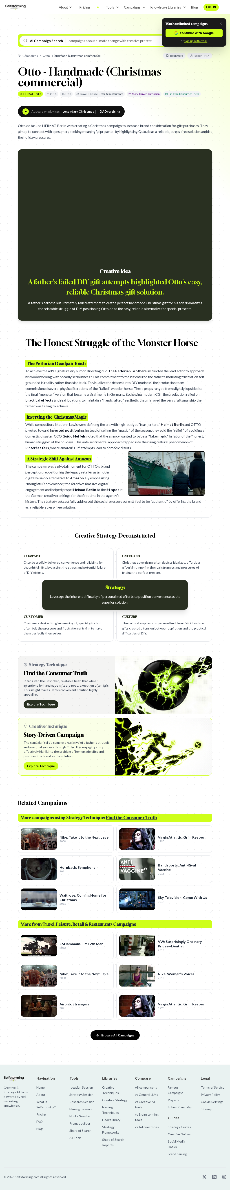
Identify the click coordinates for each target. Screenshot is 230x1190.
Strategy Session (81, 1094)
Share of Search (80, 1130)
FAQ (39, 1121)
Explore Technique (41, 704)
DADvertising (110, 111)
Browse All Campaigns (115, 1035)
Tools (110, 7)
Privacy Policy (210, 1094)
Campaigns (132, 7)
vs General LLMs (146, 1094)
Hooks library (111, 1120)
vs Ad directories (147, 1127)
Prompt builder (79, 1123)
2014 (51, 94)
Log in (211, 7)
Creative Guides (179, 1134)
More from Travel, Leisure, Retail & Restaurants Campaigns (78, 924)
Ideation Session (81, 1087)
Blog (194, 7)
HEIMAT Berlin (30, 94)
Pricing (84, 7)
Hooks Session (79, 1116)
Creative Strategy (114, 1100)
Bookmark (174, 55)
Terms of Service (212, 1087)
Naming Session (80, 1109)
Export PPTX (199, 55)
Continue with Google (194, 33)
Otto (66, 94)
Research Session (81, 1102)
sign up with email (195, 41)
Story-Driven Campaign (144, 94)
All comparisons (146, 1087)
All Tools (75, 1138)
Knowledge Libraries (165, 7)
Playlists (173, 1100)
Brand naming (177, 1154)
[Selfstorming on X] (204, 1177)
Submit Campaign (180, 1107)
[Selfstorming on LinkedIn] (214, 1177)
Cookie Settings (212, 1102)
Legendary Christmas (78, 111)
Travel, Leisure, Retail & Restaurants (99, 94)
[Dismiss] (220, 23)
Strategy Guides (179, 1127)
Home (40, 1087)
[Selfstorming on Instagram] (224, 1177)
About (65, 7)
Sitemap (206, 1109)
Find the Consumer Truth (182, 94)
